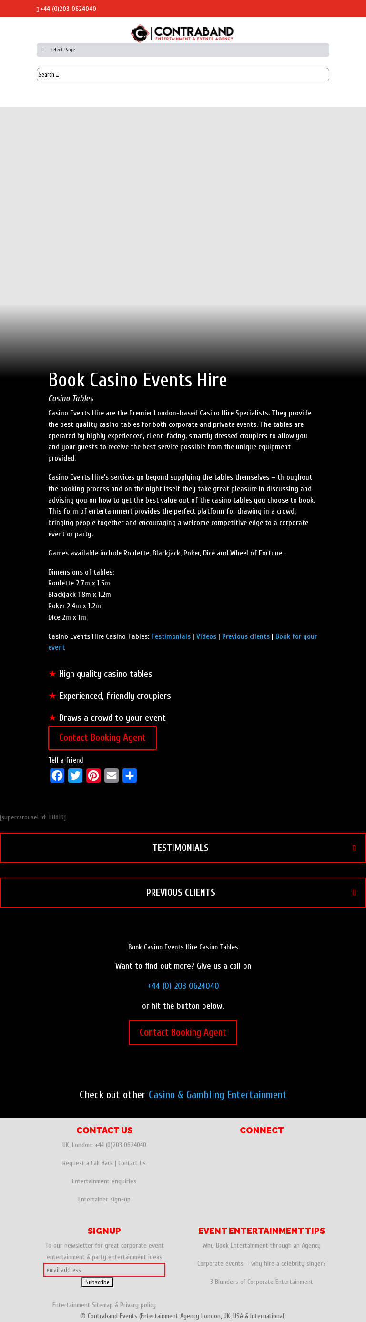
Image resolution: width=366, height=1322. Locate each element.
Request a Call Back (87, 1163)
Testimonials (171, 636)
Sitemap (102, 1305)
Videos (206, 636)
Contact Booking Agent (102, 737)
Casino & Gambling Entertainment (218, 1095)
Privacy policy (138, 1305)
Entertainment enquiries (104, 1181)
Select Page (57, 49)
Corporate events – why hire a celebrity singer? (261, 1264)
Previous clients (246, 636)
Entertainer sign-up (104, 1199)
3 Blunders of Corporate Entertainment (261, 1282)
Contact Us (132, 1163)
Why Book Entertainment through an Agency (262, 1245)
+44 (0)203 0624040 (68, 9)
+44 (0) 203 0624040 (183, 986)
